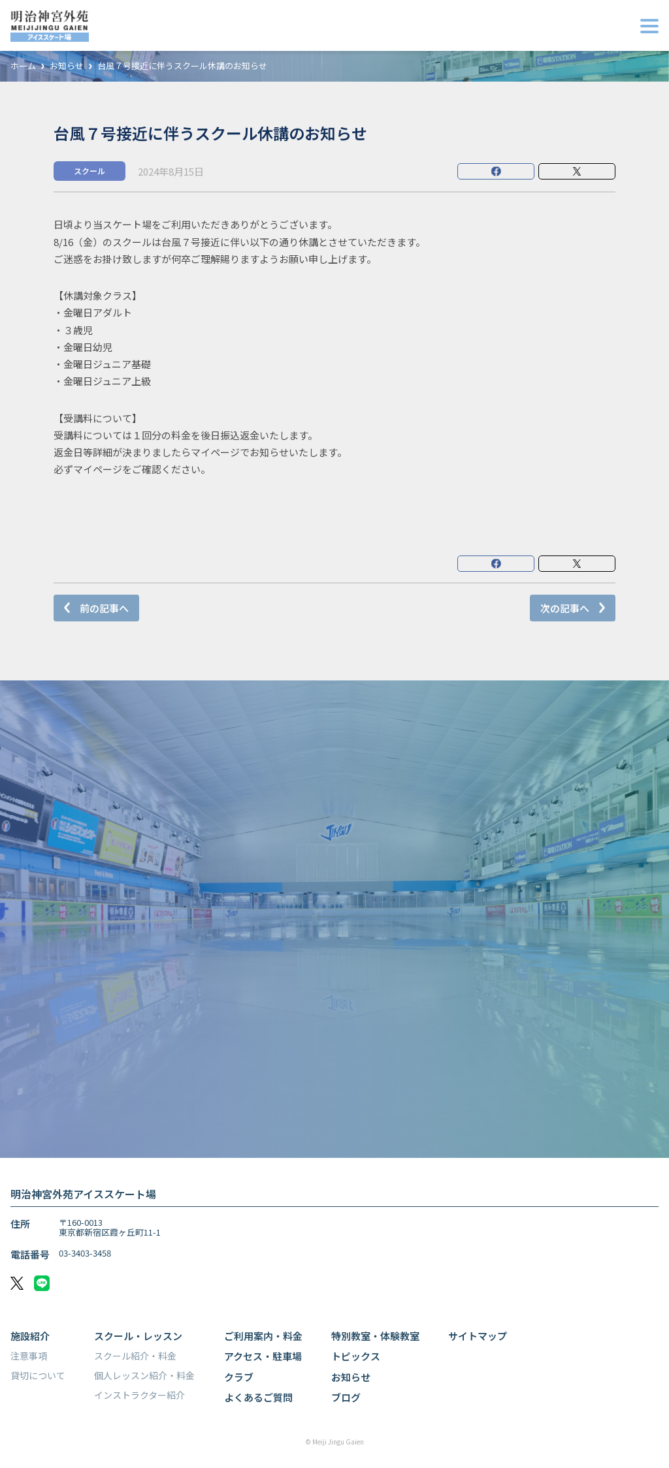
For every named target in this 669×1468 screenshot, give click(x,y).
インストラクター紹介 (139, 1394)
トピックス (355, 1356)
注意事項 (28, 1355)
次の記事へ (564, 608)
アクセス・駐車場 (263, 1356)
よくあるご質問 (258, 1397)
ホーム (23, 66)
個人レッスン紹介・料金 (144, 1375)
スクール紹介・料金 (135, 1355)
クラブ (238, 1377)
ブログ (346, 1397)
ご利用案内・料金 (263, 1336)
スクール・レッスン (138, 1336)
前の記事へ (104, 608)
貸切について (37, 1375)
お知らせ (67, 66)
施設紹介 (30, 1336)
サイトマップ (477, 1336)
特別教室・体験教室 (375, 1336)
